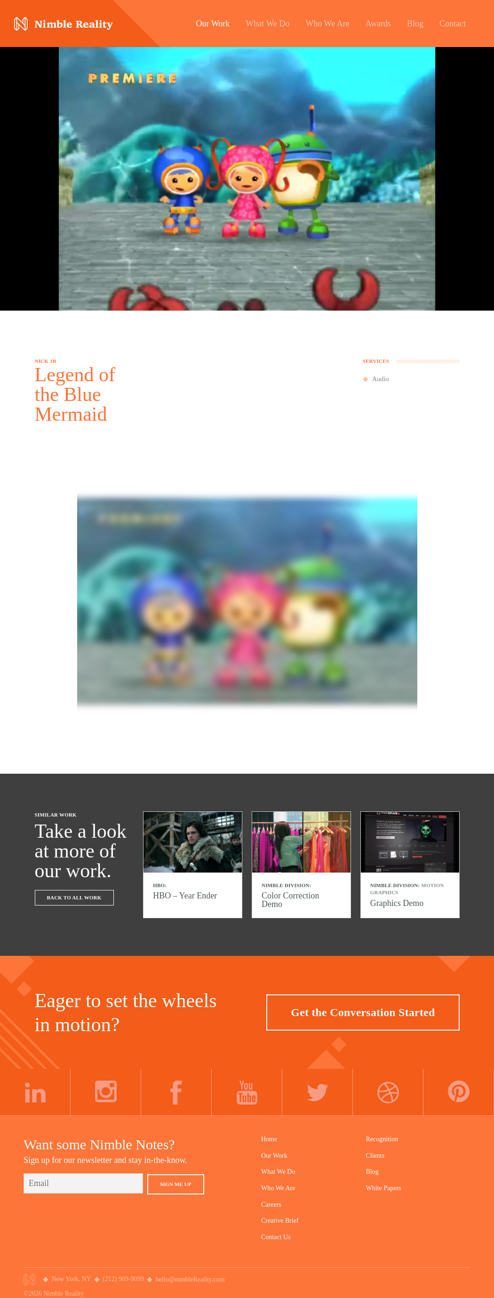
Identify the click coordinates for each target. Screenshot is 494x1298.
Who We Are (278, 1188)
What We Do (278, 1171)
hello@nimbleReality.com (190, 1279)
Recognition (382, 1139)
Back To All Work (74, 897)
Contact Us (276, 1237)
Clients (375, 1155)
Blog (372, 1171)
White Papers (383, 1188)
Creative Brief (280, 1220)
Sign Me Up (175, 1184)
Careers (271, 1204)
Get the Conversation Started (363, 1012)
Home (269, 1139)
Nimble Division (63, 24)
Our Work (274, 1155)
